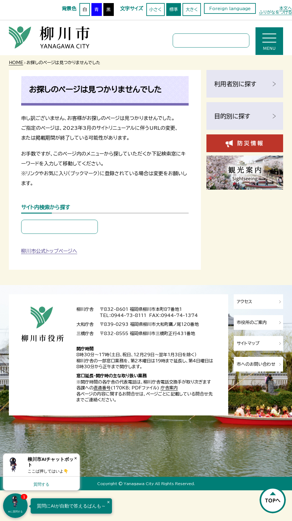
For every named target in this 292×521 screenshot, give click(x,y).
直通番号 (102, 388)
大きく (192, 9)
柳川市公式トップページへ (49, 251)
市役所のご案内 (252, 322)
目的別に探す (232, 116)
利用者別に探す (235, 84)
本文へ (285, 8)
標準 (173, 9)
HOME (16, 62)
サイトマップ (248, 343)
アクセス (244, 301)
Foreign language (230, 8)
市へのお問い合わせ (256, 364)
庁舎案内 (169, 388)
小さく (155, 9)
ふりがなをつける (275, 12)
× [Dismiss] (75, 458)
